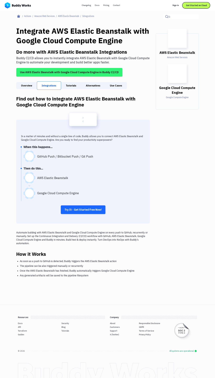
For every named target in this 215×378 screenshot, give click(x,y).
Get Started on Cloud (196, 5)
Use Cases (116, 85)
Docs (97, 5)
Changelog (86, 5)
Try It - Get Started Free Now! (83, 209)
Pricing (106, 5)
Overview (26, 85)
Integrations (49, 85)
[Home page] (20, 16)
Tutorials (71, 85)
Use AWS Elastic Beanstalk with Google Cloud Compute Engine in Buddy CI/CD (69, 72)
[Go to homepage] (18, 5)
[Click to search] (195, 16)
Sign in (175, 5)
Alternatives (93, 85)
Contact (116, 5)
